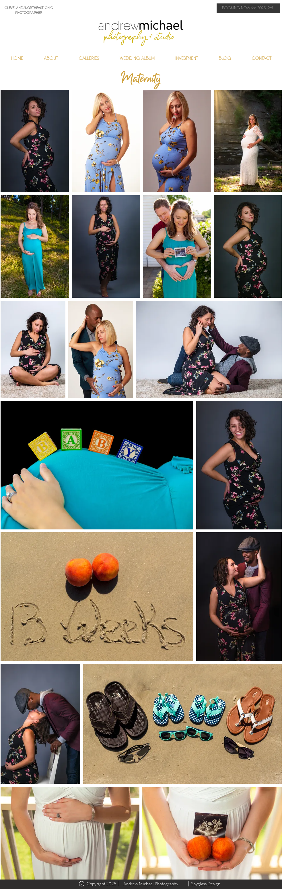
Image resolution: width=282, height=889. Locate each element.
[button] (88, 58)
